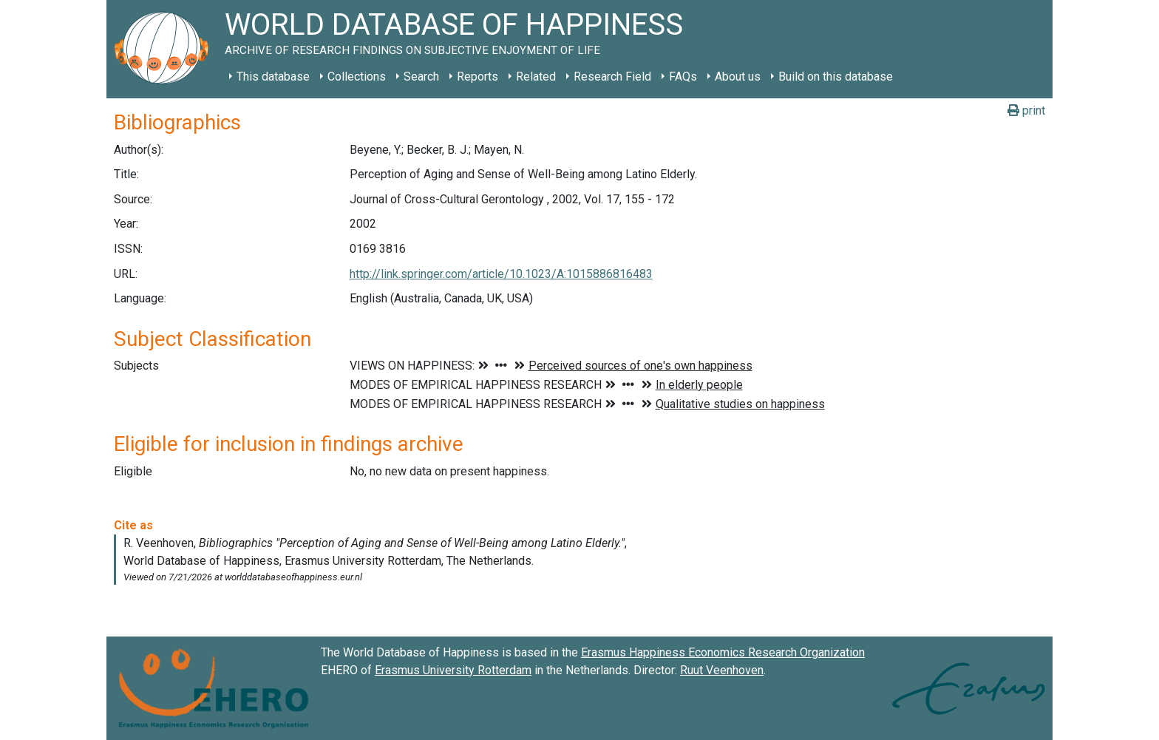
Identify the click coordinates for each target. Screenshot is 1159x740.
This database (273, 76)
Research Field (612, 76)
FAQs (683, 76)
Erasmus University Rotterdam (453, 670)
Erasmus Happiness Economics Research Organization (723, 652)
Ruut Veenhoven (722, 670)
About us (738, 76)
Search (421, 76)
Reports (477, 76)
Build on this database (835, 76)
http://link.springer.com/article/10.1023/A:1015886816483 (501, 274)
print (1026, 110)
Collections (356, 76)
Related (536, 76)
